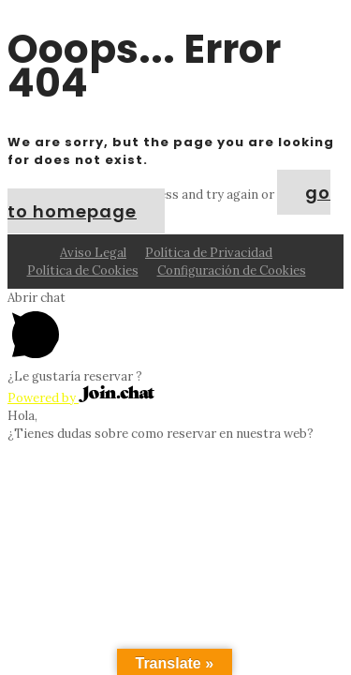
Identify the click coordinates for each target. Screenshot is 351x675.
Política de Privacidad (208, 253)
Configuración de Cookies (231, 270)
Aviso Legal (93, 253)
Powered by (80, 398)
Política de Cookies (83, 270)
